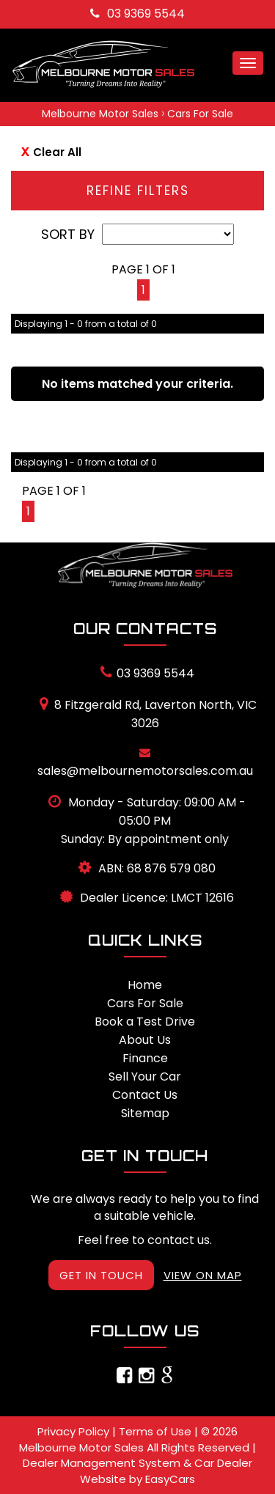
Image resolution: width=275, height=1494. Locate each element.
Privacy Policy (74, 1431)
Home (145, 984)
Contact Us (144, 1094)
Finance (145, 1058)
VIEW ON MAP (203, 1275)
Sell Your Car (145, 1076)
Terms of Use (156, 1431)
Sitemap (145, 1113)
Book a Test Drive (145, 1021)
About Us (145, 1039)
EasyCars (170, 1479)
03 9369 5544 (137, 13)
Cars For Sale (200, 113)
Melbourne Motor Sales (100, 113)
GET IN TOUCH (101, 1275)
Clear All (57, 152)
